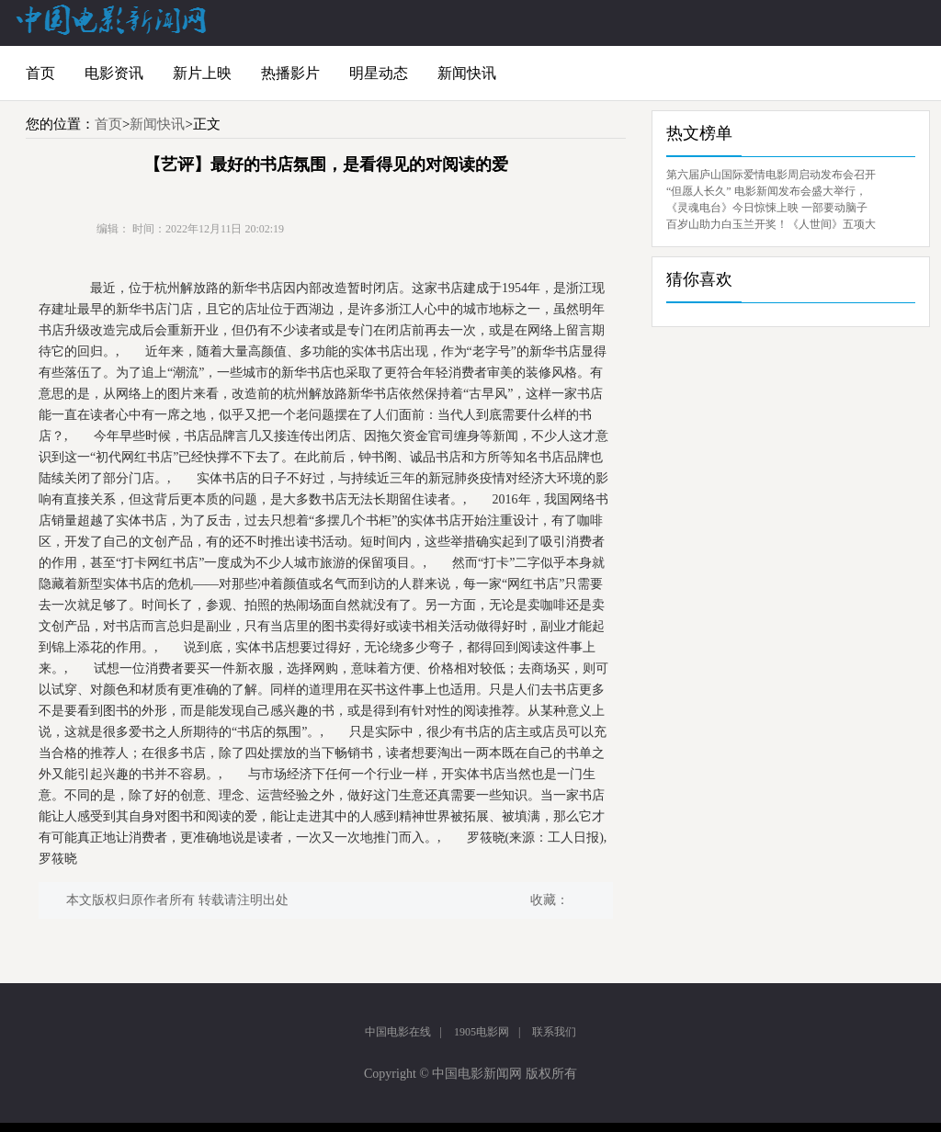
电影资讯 (114, 73)
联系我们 (554, 1031)
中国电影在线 (398, 1031)
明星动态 (378, 73)
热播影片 (290, 73)
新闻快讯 (466, 73)
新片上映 (202, 73)
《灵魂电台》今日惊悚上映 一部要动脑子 (766, 207)
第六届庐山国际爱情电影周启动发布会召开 (771, 174)
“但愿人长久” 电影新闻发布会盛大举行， (766, 191)
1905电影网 (481, 1031)
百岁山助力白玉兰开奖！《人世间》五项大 (771, 224)
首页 (40, 73)
